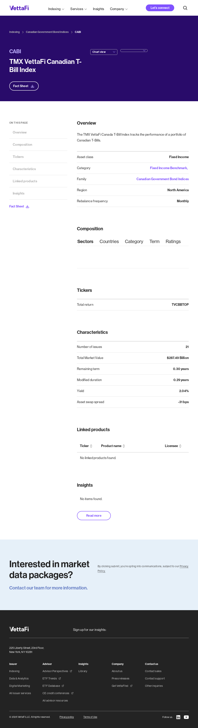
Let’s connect (160, 8)
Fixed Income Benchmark (168, 168)
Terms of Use (90, 717)
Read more (94, 515)
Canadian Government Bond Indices (163, 179)
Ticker (84, 446)
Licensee (171, 446)
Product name (111, 446)
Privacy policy (67, 717)
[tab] (85, 241)
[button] (56, 8)
